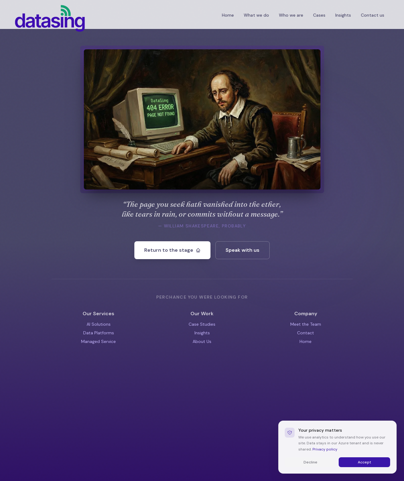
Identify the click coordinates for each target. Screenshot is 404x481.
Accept (364, 472)
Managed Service (98, 341)
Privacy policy (324, 459)
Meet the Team (305, 324)
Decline (310, 472)
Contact (305, 333)
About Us (202, 341)
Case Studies (202, 324)
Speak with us (242, 250)
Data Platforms (98, 333)
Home (228, 15)
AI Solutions (99, 324)
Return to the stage (172, 250)
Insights (202, 333)
